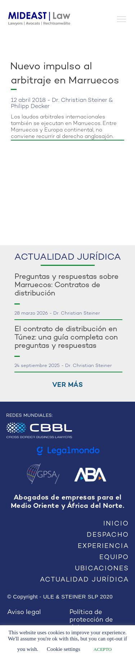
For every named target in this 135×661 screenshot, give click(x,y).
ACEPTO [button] (103, 649)
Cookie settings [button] (63, 649)
